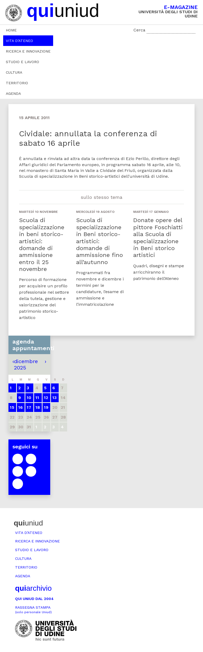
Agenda (13, 93)
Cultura (14, 72)
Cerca (139, 29)
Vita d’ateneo (19, 41)
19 (46, 407)
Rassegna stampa (33, 609)
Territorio (17, 83)
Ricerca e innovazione (28, 51)
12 (46, 397)
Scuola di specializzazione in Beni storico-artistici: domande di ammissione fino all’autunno (99, 241)
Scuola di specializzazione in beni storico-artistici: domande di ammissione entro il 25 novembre (41, 244)
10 (29, 397)
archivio (33, 588)
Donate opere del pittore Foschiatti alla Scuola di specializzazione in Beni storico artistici (158, 237)
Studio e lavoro (22, 62)
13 (54, 397)
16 (20, 407)
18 (37, 407)
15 (12, 407)
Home (11, 30)
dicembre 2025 (26, 364)
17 (29, 407)
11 (37, 397)
